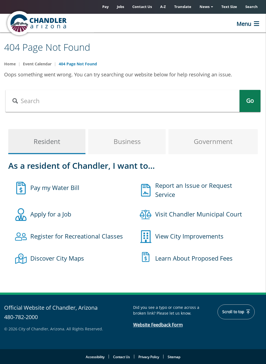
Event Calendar (37, 63)
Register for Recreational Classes (76, 236)
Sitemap (174, 357)
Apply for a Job (50, 214)
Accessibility (95, 357)
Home (10, 63)
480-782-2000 (21, 317)
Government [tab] (213, 141)
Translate (182, 6)
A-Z (163, 6)
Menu (244, 24)
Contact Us (142, 6)
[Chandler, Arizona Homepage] (59, 23)
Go (250, 101)
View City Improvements (189, 236)
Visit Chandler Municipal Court (198, 214)
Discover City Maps (57, 258)
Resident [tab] (47, 141)
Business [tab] (127, 141)
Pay (105, 6)
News (206, 6)
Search (251, 6)
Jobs (120, 6)
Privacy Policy (148, 357)
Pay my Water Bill (54, 187)
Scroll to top (236, 311)
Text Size (229, 6)
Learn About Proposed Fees (194, 258)
